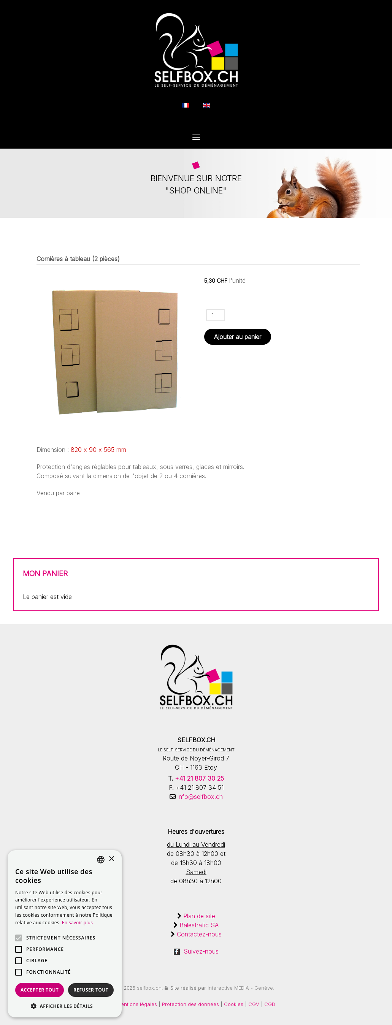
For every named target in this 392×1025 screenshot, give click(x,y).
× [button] (111, 859)
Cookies (234, 1004)
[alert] (65, 933)
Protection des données (190, 1004)
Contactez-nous (199, 934)
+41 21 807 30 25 (199, 778)
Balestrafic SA (199, 925)
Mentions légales (137, 1004)
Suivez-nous (196, 951)
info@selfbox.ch (199, 796)
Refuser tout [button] (90, 990)
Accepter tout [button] (40, 990)
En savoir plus (77, 922)
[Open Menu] (196, 138)
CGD (269, 1004)
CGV (254, 1004)
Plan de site (199, 916)
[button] (64, 1006)
